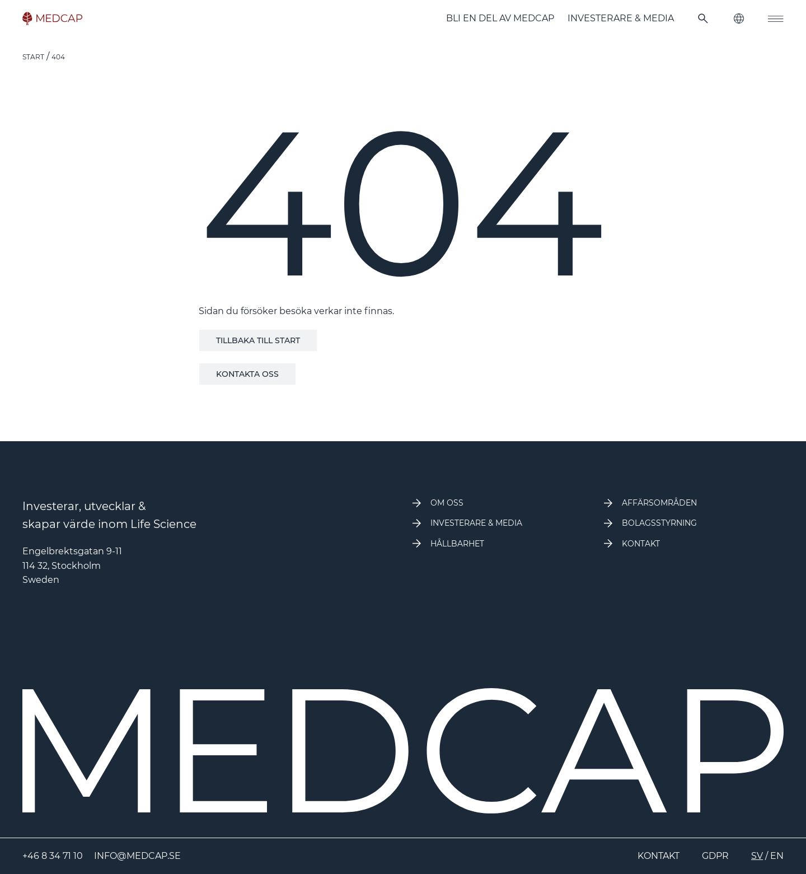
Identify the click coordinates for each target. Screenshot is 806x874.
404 (58, 57)
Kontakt (659, 855)
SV (757, 855)
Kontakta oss (247, 374)
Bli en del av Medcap (500, 18)
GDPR (715, 855)
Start (33, 57)
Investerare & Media (621, 18)
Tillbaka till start (258, 340)
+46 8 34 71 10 (52, 855)
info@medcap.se (137, 855)
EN (777, 855)
